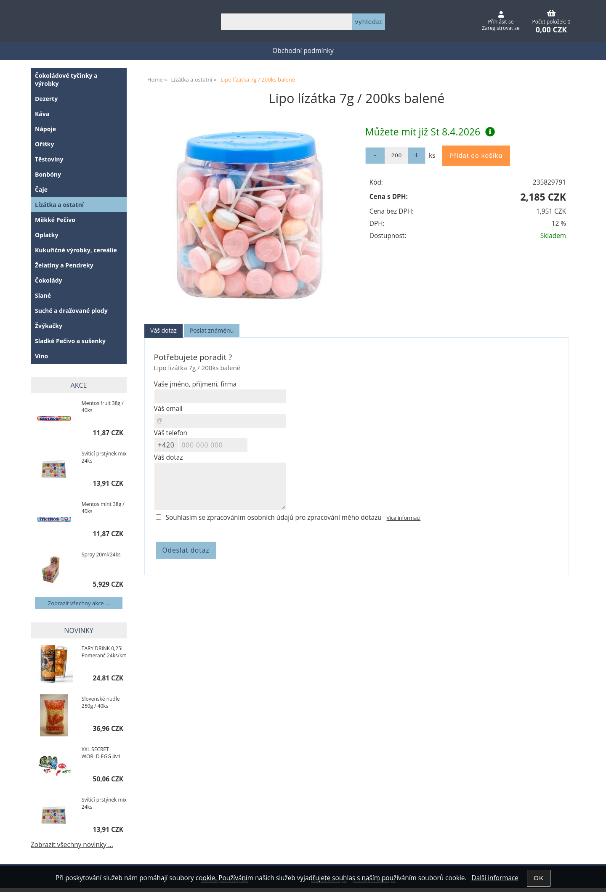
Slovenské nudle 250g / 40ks (101, 702)
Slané (43, 295)
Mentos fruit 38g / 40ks (103, 407)
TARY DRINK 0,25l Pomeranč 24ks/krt (104, 652)
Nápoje (45, 129)
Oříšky (44, 144)
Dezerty (46, 99)
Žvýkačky (48, 326)
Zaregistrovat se (500, 28)
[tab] (163, 331)
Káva (42, 114)
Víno (41, 356)
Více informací (404, 517)
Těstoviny (49, 159)
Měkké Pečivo (55, 220)
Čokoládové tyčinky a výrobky (66, 79)
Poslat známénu (212, 330)
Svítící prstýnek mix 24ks (104, 457)
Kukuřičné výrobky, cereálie (76, 250)
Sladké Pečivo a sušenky (70, 341)
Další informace (494, 877)
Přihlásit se (501, 21)
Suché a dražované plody (71, 311)
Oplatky (46, 235)
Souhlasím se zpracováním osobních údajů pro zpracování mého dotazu (274, 517)
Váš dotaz (163, 330)
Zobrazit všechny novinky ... (72, 844)
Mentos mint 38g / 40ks (103, 507)
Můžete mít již (430, 131)
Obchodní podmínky (302, 50)
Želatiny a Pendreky (64, 265)
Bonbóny (48, 174)
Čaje (41, 189)
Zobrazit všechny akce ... (78, 603)
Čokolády (48, 280)
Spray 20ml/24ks (101, 554)
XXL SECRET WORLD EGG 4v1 (101, 753)
